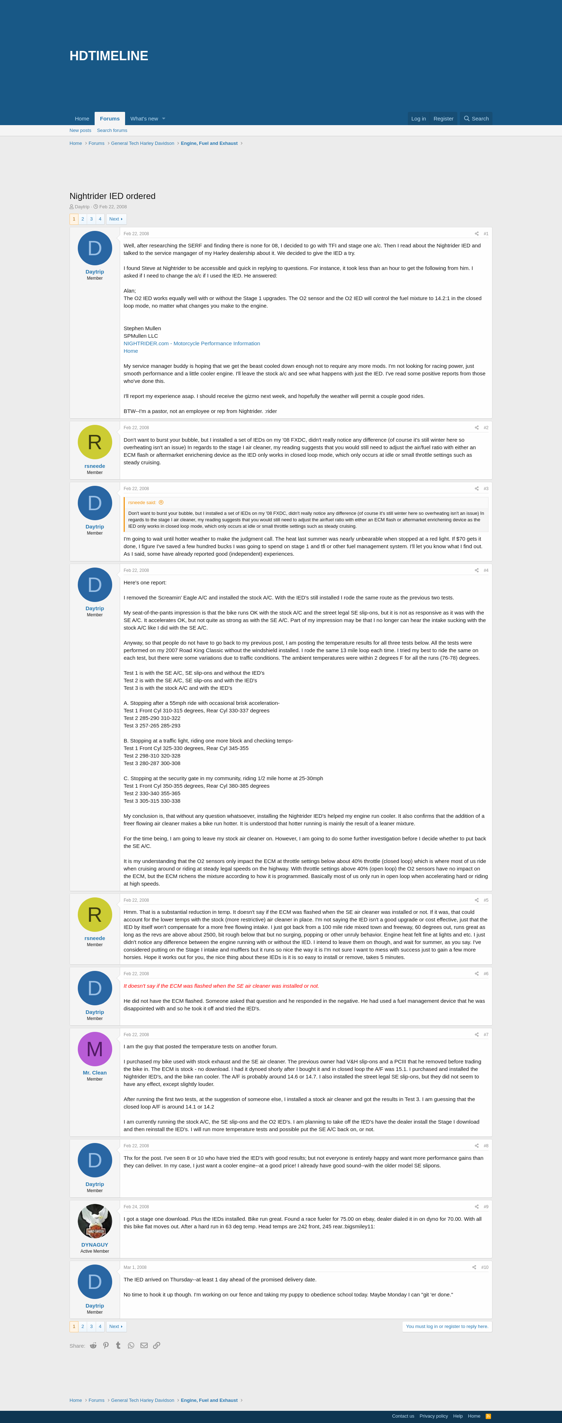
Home (82, 118)
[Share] (476, 234)
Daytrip (82, 206)
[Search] (476, 118)
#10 (485, 1267)
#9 (486, 1206)
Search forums (112, 130)
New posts (80, 130)
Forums (110, 118)
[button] (164, 118)
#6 (486, 973)
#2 (486, 427)
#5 (486, 900)
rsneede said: (142, 502)
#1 (486, 233)
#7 (486, 1034)
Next (114, 219)
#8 (486, 1145)
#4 (486, 570)
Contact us (403, 1416)
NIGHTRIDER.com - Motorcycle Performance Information (192, 343)
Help (458, 1416)
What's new (144, 118)
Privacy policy (434, 1416)
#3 (486, 488)
